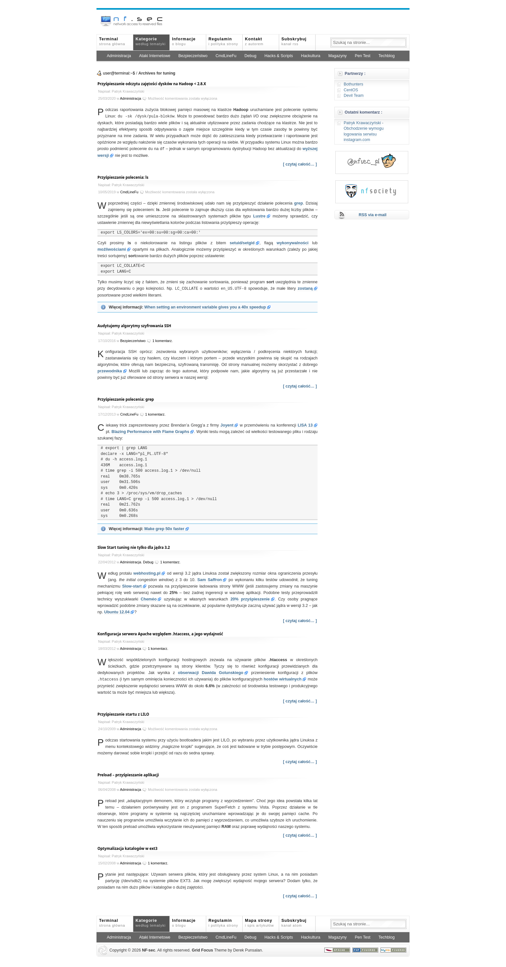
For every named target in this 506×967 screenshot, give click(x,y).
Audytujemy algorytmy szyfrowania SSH (134, 324)
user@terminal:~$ (119, 73)
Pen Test (362, 56)
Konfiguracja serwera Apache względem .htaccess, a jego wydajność (160, 632)
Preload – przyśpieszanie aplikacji (128, 773)
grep (298, 202)
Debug (251, 56)
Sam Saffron (209, 579)
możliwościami (111, 249)
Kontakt (254, 41)
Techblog (387, 56)
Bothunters (353, 84)
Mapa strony (259, 921)
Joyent (226, 424)
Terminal (112, 41)
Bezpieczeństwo (192, 56)
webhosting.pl (146, 572)
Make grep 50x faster (164, 528)
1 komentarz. (162, 340)
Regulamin (223, 41)
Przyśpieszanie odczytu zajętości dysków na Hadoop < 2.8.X (151, 83)
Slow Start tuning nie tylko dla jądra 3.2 (133, 546)
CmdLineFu (226, 56)
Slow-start (131, 585)
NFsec (148, 949)
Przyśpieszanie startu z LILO (123, 712)
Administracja (119, 56)
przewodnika (109, 370)
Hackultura (310, 56)
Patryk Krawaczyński (362, 123)
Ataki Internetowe (154, 56)
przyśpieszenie (250, 598)
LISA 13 (305, 424)
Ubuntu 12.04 (117, 611)
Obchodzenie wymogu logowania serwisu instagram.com (364, 134)
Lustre (259, 215)
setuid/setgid (242, 242)
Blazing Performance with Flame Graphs (150, 430)
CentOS (351, 90)
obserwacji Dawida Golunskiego (210, 672)
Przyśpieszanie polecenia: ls (122, 176)
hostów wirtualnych (282, 678)
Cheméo (149, 598)
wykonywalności (293, 242)
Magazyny (337, 56)
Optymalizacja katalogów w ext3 (127, 847)
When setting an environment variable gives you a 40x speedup (205, 306)
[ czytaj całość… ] (300, 163)
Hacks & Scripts (278, 56)
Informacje (184, 41)
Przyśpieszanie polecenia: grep (125, 398)
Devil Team (354, 95)
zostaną (305, 288)
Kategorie (151, 41)
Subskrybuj (294, 41)
